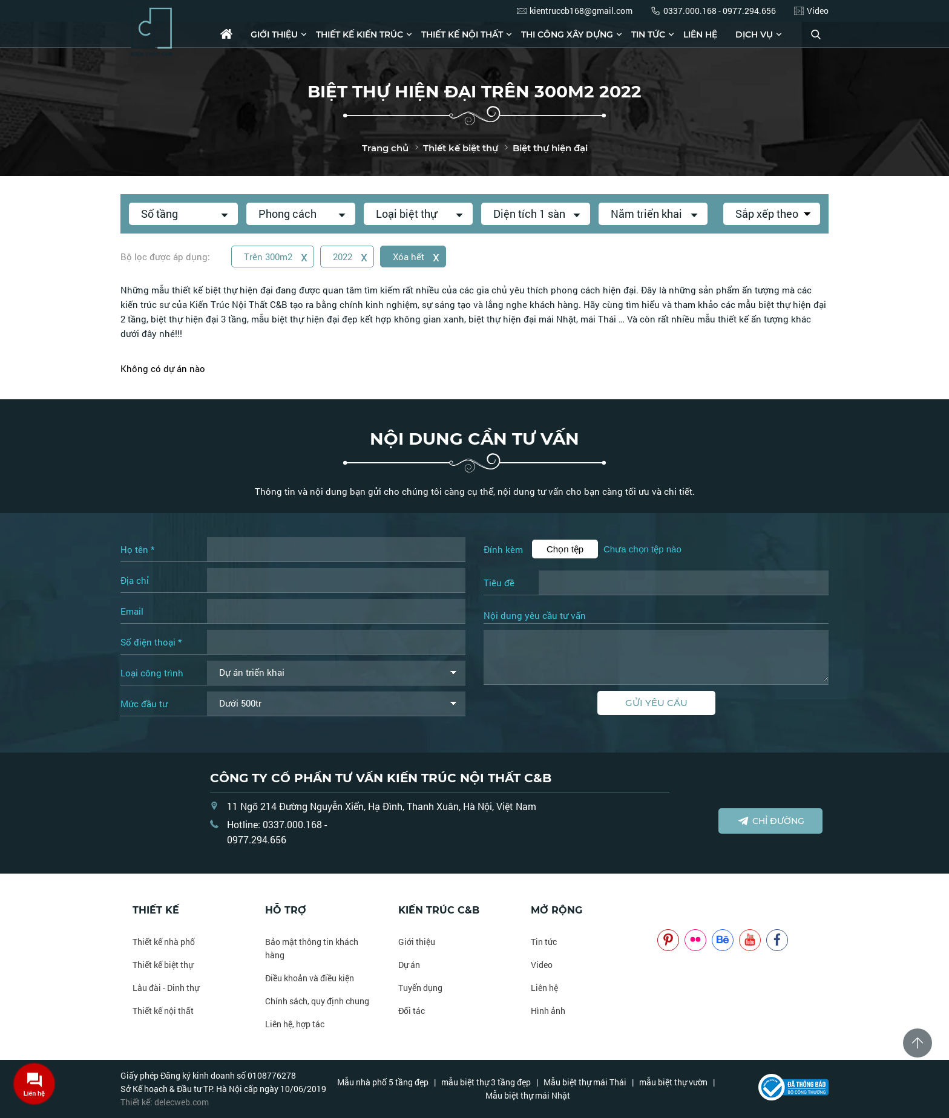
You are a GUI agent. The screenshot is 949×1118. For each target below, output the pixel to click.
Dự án (409, 964)
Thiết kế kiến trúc (359, 34)
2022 (350, 256)
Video (542, 964)
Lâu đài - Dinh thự (166, 987)
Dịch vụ (754, 34)
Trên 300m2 (275, 256)
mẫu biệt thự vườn (673, 1082)
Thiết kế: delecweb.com (164, 1102)
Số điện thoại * (151, 642)
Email (131, 611)
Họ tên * (137, 549)
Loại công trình (151, 673)
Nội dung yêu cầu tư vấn (535, 615)
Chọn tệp (565, 549)
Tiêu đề (499, 583)
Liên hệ (700, 34)
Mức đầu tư (144, 704)
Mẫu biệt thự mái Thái (584, 1082)
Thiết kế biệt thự (163, 964)
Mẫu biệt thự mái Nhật (527, 1095)
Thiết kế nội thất (462, 34)
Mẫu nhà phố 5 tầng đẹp (383, 1082)
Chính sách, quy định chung (317, 1001)
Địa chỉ (134, 580)
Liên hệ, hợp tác (294, 1024)
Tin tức (648, 34)
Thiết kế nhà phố (164, 941)
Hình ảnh (548, 1010)
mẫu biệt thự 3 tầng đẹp (486, 1082)
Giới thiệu (274, 34)
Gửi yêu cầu (656, 702)
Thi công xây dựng (567, 34)
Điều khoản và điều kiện (309, 978)
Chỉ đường (770, 821)
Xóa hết (416, 256)
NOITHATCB (675, 910)
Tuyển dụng (420, 987)
